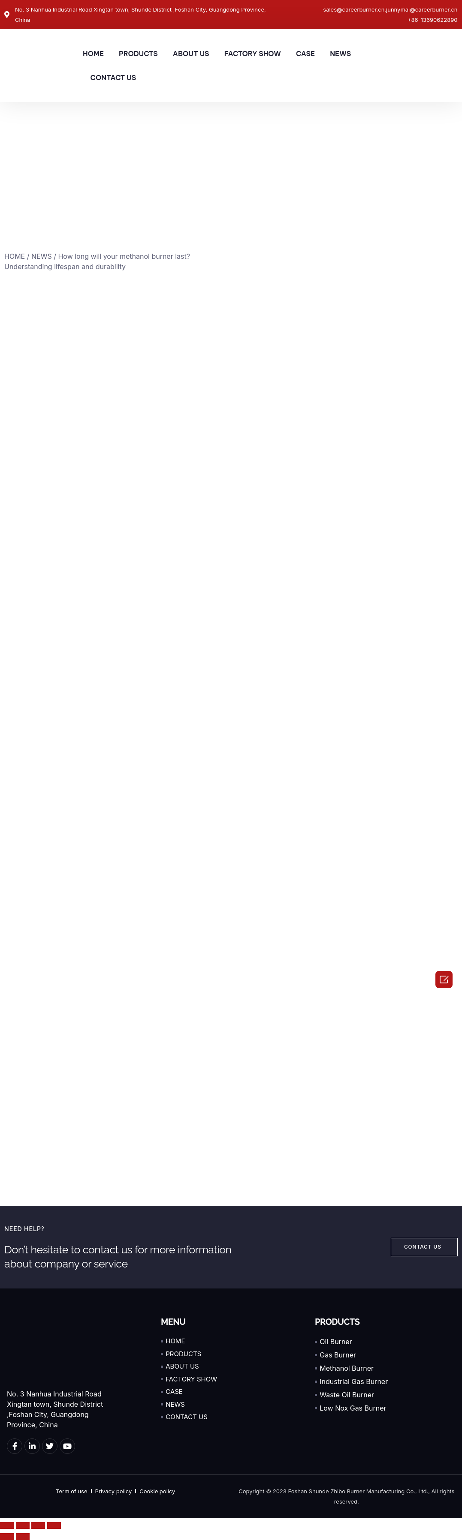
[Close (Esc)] (7, 1525)
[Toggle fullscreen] (38, 1525)
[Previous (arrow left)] (7, 1536)
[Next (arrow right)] (23, 1536)
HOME (93, 53)
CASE (305, 53)
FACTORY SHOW (252, 53)
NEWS (340, 53)
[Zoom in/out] (54, 1525)
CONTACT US (113, 77)
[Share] (23, 1525)
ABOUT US (191, 53)
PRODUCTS (138, 53)
